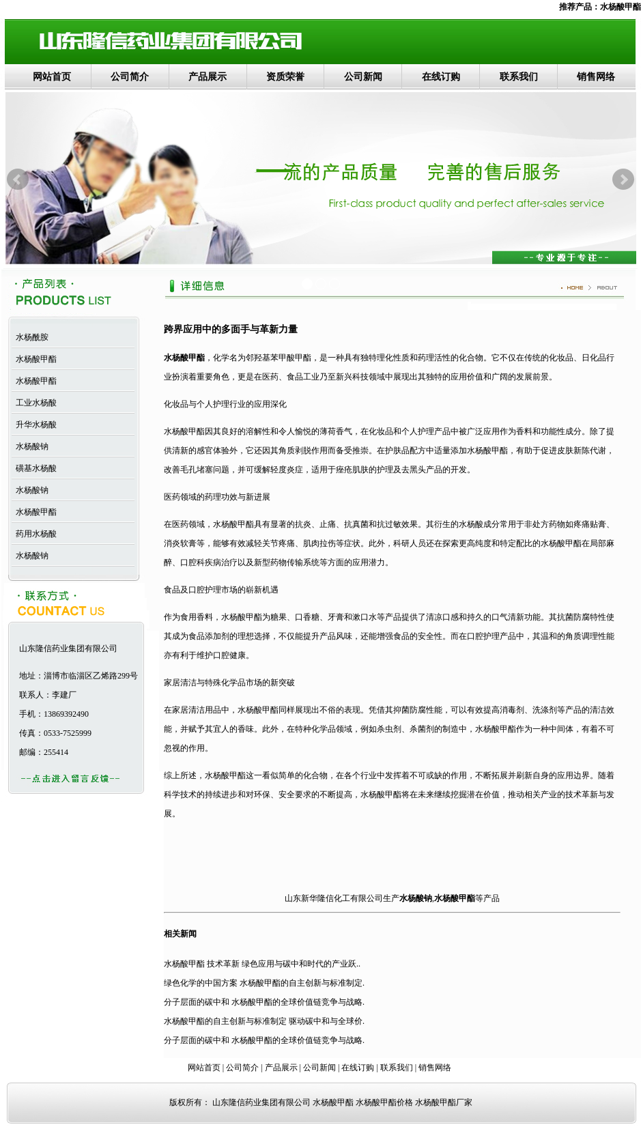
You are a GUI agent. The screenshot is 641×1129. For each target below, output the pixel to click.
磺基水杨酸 (34, 468)
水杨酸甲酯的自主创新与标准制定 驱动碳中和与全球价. (264, 1021)
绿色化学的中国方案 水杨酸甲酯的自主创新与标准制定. (264, 983)
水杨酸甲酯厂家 (443, 1102)
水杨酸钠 (30, 446)
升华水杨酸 (34, 424)
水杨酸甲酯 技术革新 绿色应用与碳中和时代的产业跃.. (262, 964)
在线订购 (441, 77)
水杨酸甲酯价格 (384, 1102)
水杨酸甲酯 (620, 7)
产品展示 (207, 77)
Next (623, 179)
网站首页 (52, 77)
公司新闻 (363, 77)
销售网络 (596, 77)
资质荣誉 (285, 77)
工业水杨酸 (34, 403)
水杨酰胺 (30, 337)
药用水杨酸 (34, 534)
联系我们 (519, 77)
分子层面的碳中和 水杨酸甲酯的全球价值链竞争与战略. (264, 1002)
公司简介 (130, 77)
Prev (18, 179)
